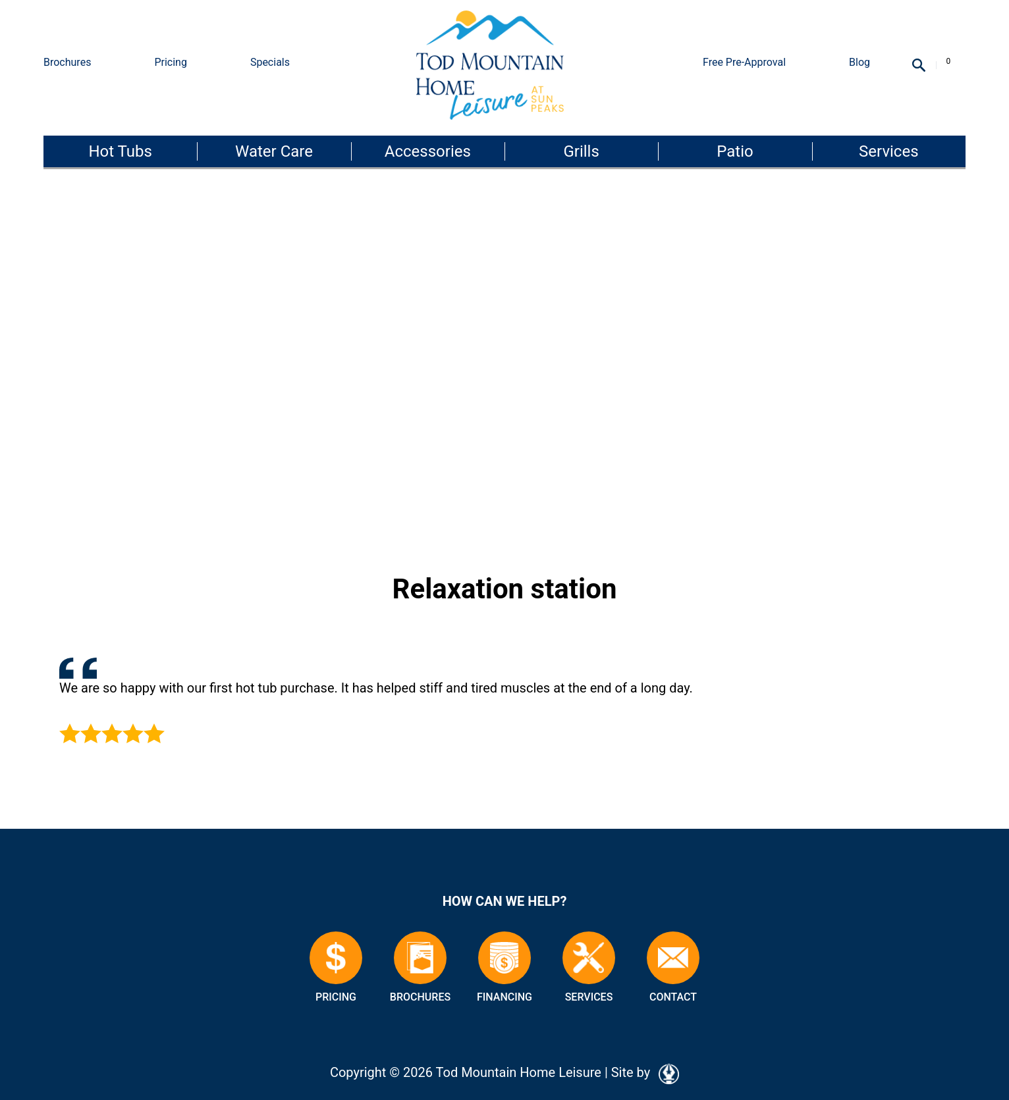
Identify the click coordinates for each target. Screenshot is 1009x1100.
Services (888, 151)
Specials (270, 62)
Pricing (170, 62)
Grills (581, 151)
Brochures (67, 62)
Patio (735, 151)
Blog (859, 62)
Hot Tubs (119, 151)
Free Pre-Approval (744, 62)
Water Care (274, 151)
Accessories (428, 151)
